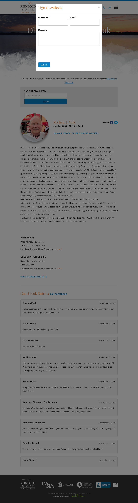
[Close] (99, 7)
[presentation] (58, 53)
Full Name (43, 17)
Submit (44, 65)
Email (73, 17)
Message (42, 30)
